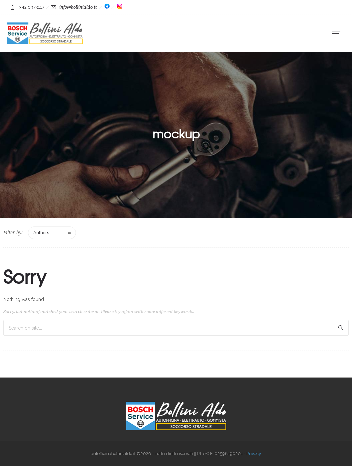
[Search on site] (176, 328)
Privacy (253, 453)
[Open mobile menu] (338, 33)
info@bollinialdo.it (78, 7)
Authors (41, 232)
